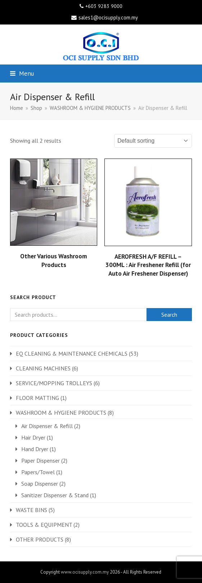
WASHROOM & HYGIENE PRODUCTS (61, 412)
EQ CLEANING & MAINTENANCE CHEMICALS (71, 353)
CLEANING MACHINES (43, 368)
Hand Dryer (34, 449)
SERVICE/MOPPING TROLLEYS (54, 383)
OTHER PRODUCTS (39, 539)
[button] (22, 73)
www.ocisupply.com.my (85, 572)
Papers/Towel (38, 472)
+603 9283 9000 (103, 6)
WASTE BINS (31, 509)
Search (169, 314)
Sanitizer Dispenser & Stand (55, 495)
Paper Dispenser (40, 460)
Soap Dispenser (39, 483)
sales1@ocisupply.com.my (108, 17)
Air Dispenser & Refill (47, 426)
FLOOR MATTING (37, 397)
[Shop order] (153, 140)
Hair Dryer (33, 437)
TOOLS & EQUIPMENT (44, 524)
